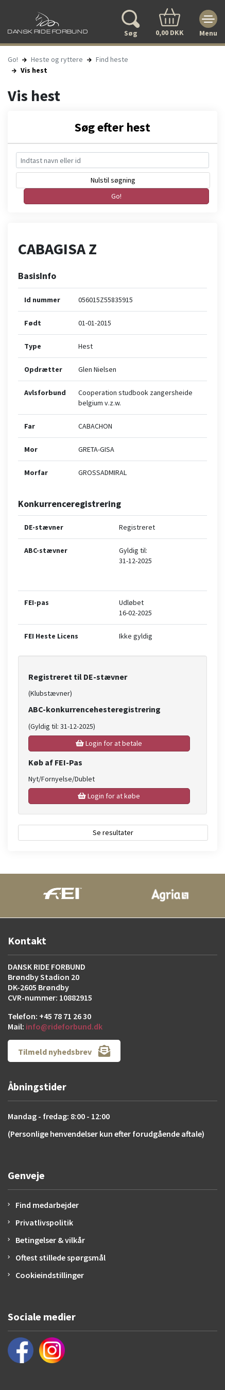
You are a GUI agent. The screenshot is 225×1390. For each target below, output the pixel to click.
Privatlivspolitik (44, 1222)
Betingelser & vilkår (50, 1240)
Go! (13, 59)
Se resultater (113, 832)
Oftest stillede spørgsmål (60, 1257)
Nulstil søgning (113, 180)
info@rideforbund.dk (64, 1026)
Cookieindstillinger (49, 1275)
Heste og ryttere (57, 59)
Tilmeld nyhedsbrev (64, 1051)
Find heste (112, 59)
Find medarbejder (47, 1205)
